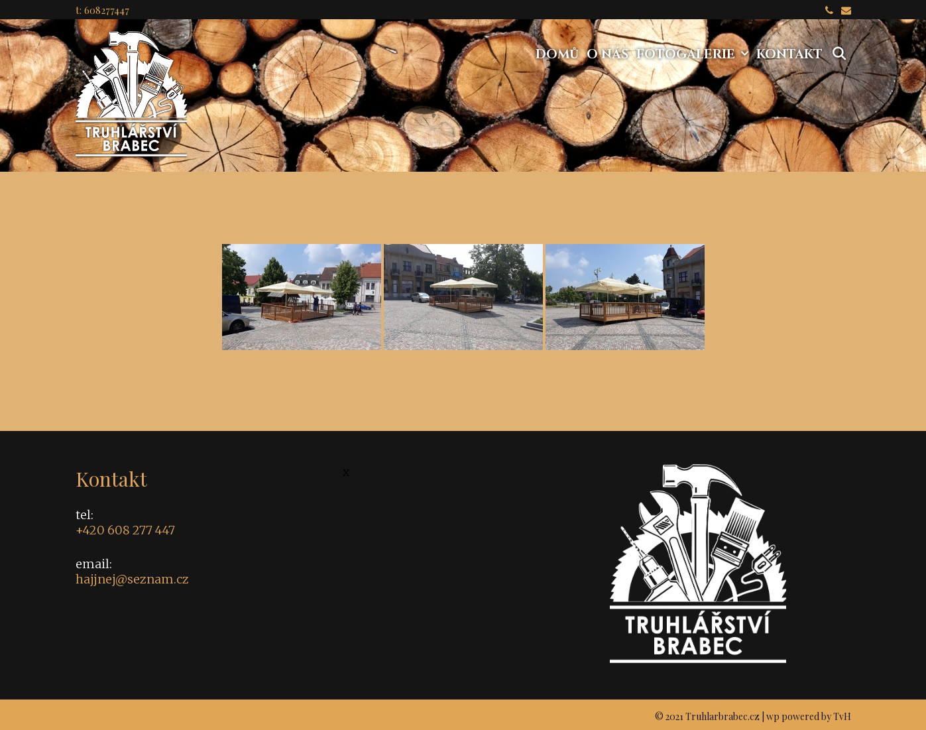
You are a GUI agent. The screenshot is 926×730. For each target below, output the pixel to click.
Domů (557, 54)
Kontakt (789, 54)
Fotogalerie (694, 54)
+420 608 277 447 (125, 530)
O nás (607, 54)
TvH (842, 716)
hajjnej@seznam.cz (132, 579)
